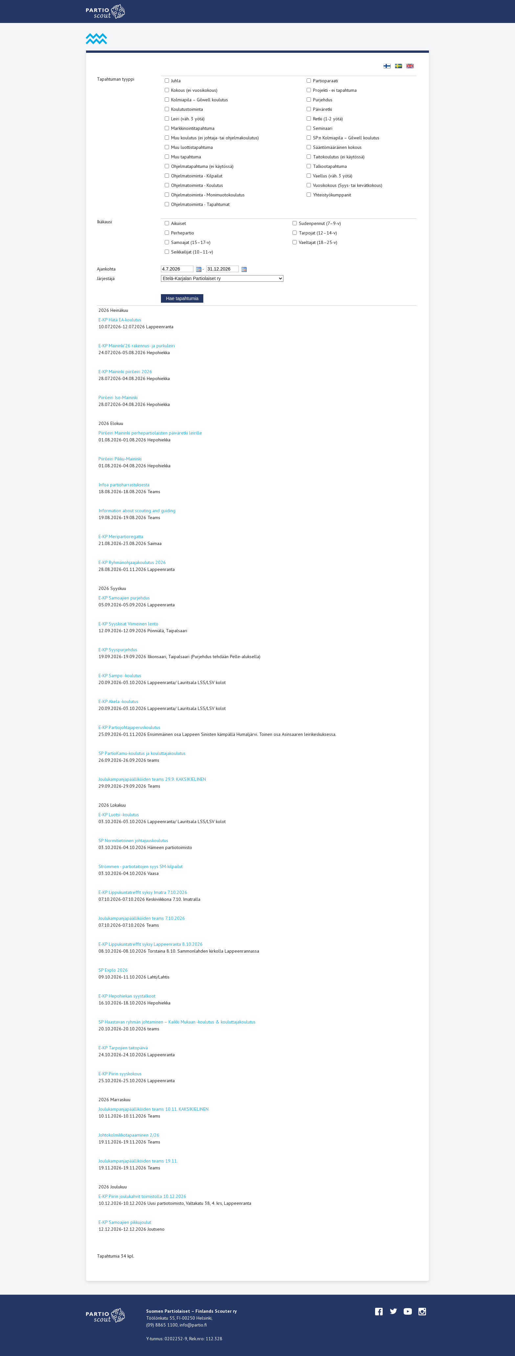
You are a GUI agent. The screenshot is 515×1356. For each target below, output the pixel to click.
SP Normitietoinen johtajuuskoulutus (133, 840)
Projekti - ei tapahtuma (335, 90)
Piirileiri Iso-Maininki (118, 397)
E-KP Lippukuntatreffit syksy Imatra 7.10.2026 (143, 892)
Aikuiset (178, 223)
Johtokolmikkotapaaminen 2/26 (129, 1135)
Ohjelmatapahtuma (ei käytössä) (202, 166)
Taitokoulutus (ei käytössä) (339, 157)
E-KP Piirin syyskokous (120, 1074)
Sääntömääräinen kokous (337, 147)
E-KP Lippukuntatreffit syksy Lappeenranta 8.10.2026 (151, 944)
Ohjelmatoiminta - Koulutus (197, 185)
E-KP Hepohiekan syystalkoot (127, 996)
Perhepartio (182, 233)
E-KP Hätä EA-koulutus (120, 320)
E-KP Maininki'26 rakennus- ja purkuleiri (137, 346)
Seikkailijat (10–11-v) (192, 252)
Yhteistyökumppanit (332, 195)
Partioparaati (325, 81)
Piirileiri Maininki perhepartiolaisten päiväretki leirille (150, 433)
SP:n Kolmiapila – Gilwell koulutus (346, 138)
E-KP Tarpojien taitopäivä (123, 1048)
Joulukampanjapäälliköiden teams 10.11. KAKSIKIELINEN (154, 1109)
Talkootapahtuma (330, 166)
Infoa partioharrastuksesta (124, 485)
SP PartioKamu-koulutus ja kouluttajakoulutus (142, 753)
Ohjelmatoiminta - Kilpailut (196, 176)
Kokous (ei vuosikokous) (194, 90)
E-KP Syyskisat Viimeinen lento (128, 624)
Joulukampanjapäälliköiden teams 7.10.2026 (142, 918)
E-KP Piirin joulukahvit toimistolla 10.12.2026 (142, 1196)
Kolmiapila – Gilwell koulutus (199, 100)
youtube (407, 1317)
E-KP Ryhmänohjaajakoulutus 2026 (132, 562)
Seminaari (322, 128)
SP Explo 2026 (113, 970)
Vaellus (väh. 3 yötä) (332, 176)
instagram (422, 1317)
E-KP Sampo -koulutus (120, 675)
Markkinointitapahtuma (192, 128)
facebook (379, 1317)
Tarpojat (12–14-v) (318, 233)
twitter (393, 1317)
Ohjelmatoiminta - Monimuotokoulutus (208, 195)
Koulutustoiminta (187, 109)
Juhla (176, 81)
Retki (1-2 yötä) (328, 119)
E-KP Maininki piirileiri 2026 (125, 371)
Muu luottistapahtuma (192, 147)
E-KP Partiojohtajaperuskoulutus (129, 727)
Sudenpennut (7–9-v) (320, 223)
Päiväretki (322, 109)
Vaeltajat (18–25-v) (318, 242)
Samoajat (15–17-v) (191, 242)
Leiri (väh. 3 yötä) (188, 119)
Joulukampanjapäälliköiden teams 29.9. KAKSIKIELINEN (152, 779)
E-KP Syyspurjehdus (118, 650)
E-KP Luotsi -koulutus (119, 815)
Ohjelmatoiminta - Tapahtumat (200, 204)
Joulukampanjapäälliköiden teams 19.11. (138, 1161)
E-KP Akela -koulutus (118, 701)
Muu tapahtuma (186, 157)
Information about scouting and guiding (137, 511)
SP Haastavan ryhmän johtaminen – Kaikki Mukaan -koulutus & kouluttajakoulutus (177, 1022)
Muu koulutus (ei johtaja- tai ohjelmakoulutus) (215, 138)
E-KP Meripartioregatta (121, 536)
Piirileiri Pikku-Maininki (120, 459)
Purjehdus (322, 100)
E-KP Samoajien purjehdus (124, 598)
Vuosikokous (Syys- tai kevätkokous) (347, 185)
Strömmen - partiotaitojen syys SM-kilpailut (141, 866)
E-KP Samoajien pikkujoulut (125, 1222)
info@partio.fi (193, 1325)
